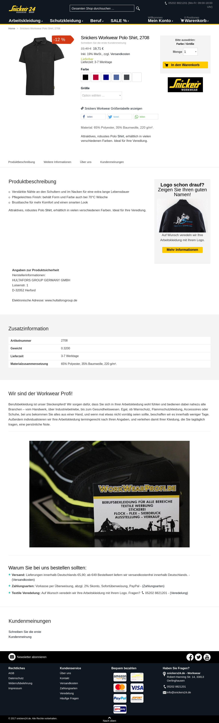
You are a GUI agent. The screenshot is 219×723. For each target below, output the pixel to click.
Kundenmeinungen (112, 161)
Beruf (95, 20)
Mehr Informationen (182, 250)
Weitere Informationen (57, 161)
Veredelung (67, 693)
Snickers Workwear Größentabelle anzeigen (111, 108)
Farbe (85, 69)
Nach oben (109, 720)
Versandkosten (120, 54)
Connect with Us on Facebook (190, 657)
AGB (11, 673)
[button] (93, 117)
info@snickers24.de (179, 692)
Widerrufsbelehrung (20, 683)
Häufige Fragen (69, 698)
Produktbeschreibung (21, 161)
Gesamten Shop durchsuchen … (93, 8)
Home (11, 28)
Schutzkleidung (65, 20)
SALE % (119, 20)
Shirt (120, 136)
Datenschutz (16, 678)
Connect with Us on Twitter (198, 657)
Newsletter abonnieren (32, 657)
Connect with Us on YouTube (207, 657)
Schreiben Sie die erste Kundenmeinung (103, 42)
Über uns (85, 161)
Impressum (15, 688)
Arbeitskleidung (25, 20)
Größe (85, 88)
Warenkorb (193, 20)
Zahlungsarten (68, 688)
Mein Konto (159, 20)
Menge (177, 51)
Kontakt (64, 678)
